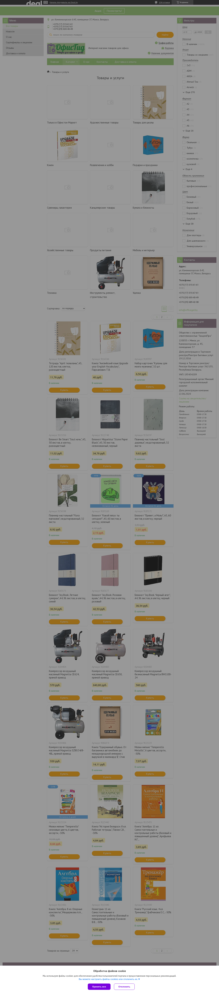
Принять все (99, 986)
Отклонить (124, 986)
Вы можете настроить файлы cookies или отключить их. (108, 979)
